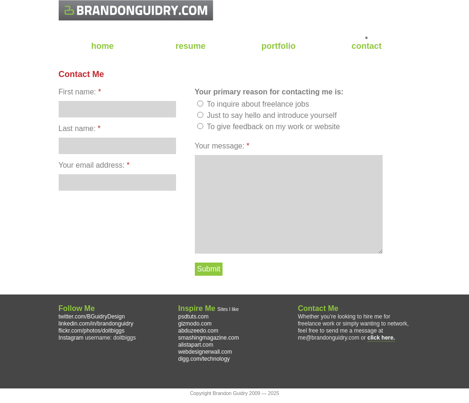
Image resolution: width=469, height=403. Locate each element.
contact (367, 46)
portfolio (278, 46)
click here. (381, 337)
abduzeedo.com (198, 330)
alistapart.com (196, 344)
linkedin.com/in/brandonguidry (96, 323)
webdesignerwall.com (205, 352)
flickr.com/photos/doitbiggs (92, 330)
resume (191, 46)
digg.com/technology (204, 359)
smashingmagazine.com (208, 337)
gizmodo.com (195, 323)
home (102, 46)
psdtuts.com (193, 316)
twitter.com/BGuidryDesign (92, 316)
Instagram (71, 337)
